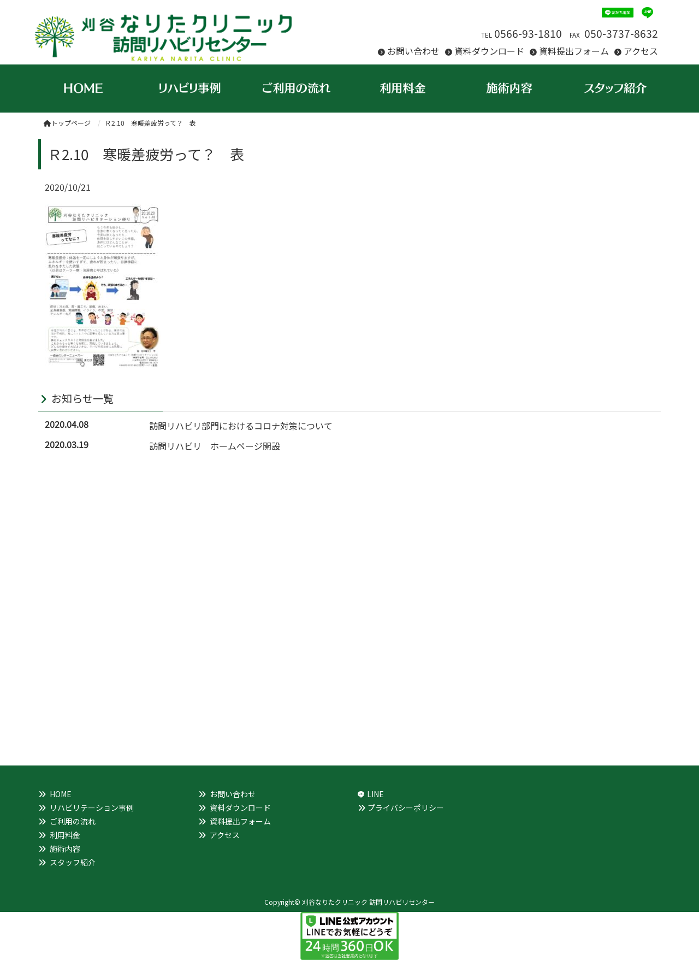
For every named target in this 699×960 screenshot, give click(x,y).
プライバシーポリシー (406, 807)
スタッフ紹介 (73, 862)
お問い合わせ (413, 50)
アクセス (641, 50)
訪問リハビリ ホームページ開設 (214, 445)
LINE (375, 793)
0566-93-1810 (528, 33)
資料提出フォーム (574, 50)
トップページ (67, 122)
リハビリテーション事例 (92, 807)
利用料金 (65, 834)
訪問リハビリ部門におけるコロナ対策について (241, 425)
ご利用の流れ (73, 821)
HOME (61, 793)
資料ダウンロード (489, 50)
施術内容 (65, 848)
